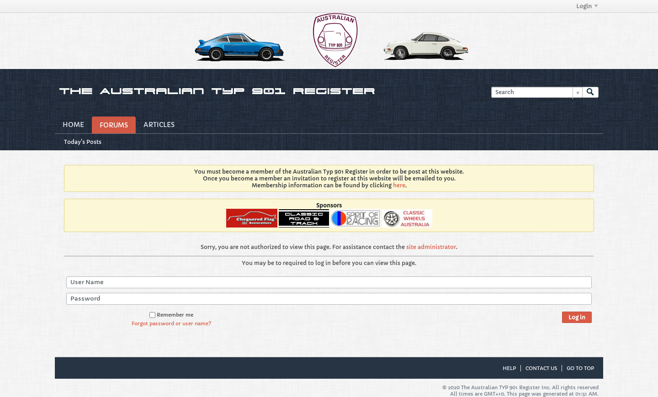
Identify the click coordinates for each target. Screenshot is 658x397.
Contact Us (541, 368)
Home (73, 125)
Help (509, 368)
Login (587, 6)
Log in (576, 317)
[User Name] (329, 282)
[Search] (536, 92)
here (399, 185)
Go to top (580, 368)
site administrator (431, 246)
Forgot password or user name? (171, 323)
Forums (114, 125)
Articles (159, 125)
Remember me (171, 315)
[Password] (329, 299)
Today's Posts (82, 141)
